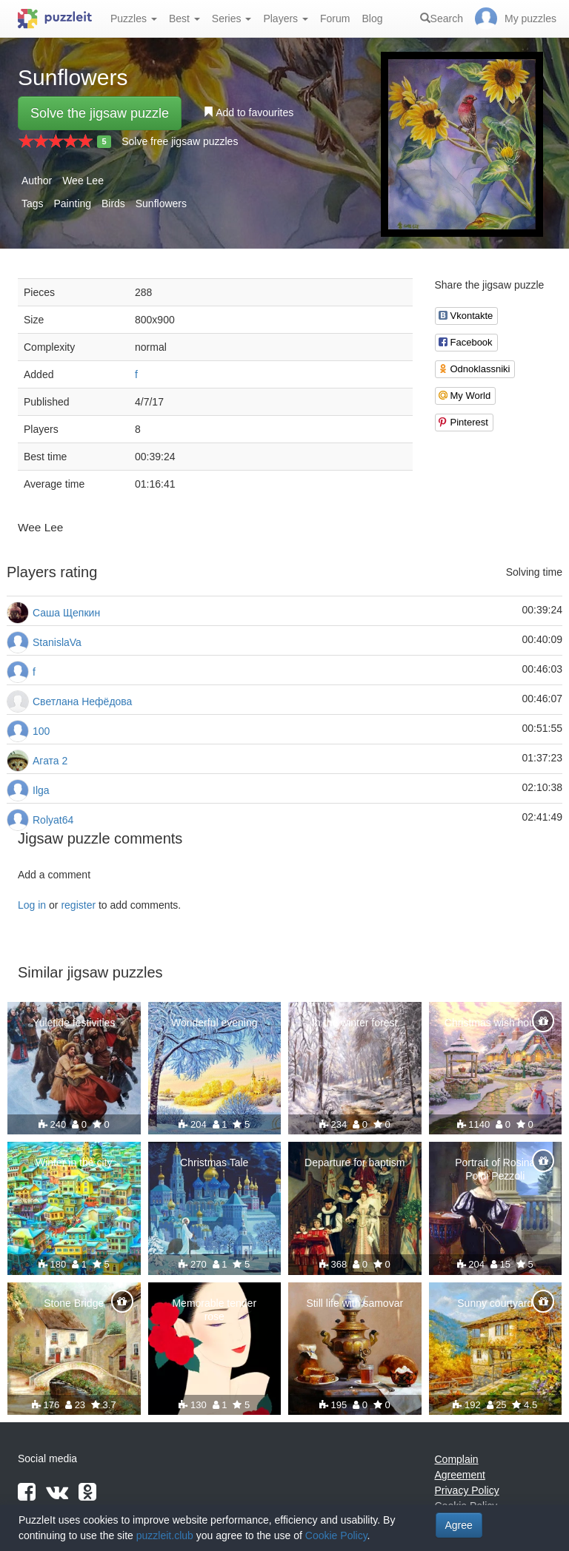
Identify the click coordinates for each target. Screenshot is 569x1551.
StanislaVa (57, 642)
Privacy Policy (467, 1490)
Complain (457, 1459)
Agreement (460, 1475)
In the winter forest (354, 1023)
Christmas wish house (495, 1023)
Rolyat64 (53, 820)
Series (232, 18)
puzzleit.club (164, 1535)
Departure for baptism (355, 1162)
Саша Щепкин (66, 613)
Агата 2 (50, 761)
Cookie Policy (336, 1535)
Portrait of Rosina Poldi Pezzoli (495, 1169)
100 (41, 731)
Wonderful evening (214, 1023)
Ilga (41, 790)
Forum (335, 18)
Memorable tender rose (214, 1309)
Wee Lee (83, 180)
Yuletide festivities (74, 1023)
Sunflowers (161, 203)
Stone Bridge (74, 1303)
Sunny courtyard (495, 1303)
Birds (113, 203)
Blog (372, 18)
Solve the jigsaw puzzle (99, 113)
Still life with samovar (354, 1303)
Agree (459, 1525)
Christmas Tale (214, 1162)
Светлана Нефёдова (82, 701)
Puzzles (133, 18)
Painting (72, 203)
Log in (32, 905)
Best (184, 18)
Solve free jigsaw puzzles (180, 141)
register (78, 905)
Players (285, 18)
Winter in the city (74, 1162)
